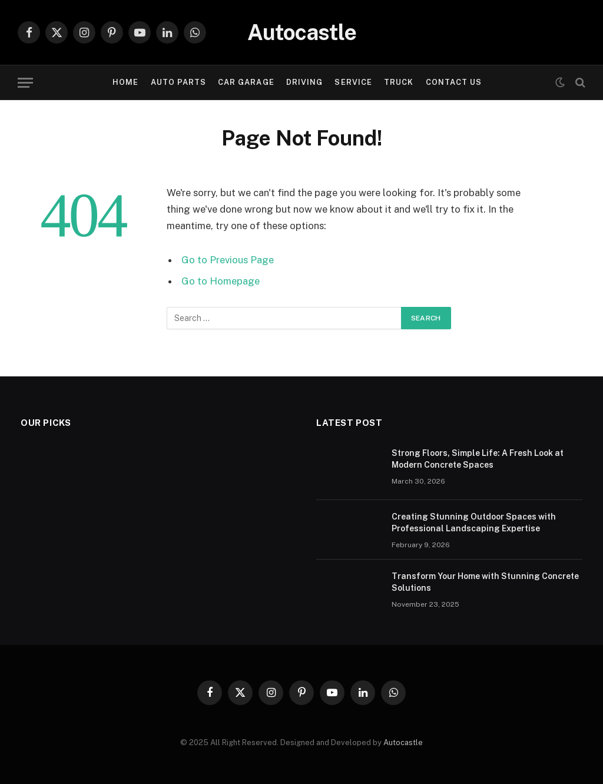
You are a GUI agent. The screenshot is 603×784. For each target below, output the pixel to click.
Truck (398, 82)
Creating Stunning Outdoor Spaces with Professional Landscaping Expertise (474, 522)
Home (125, 82)
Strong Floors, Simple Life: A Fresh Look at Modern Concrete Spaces (478, 458)
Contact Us (454, 82)
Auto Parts (178, 82)
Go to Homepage (220, 281)
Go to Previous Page (227, 260)
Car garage (246, 82)
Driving (304, 82)
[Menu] (25, 83)
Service (353, 82)
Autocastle (403, 742)
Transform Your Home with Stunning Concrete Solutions (485, 582)
